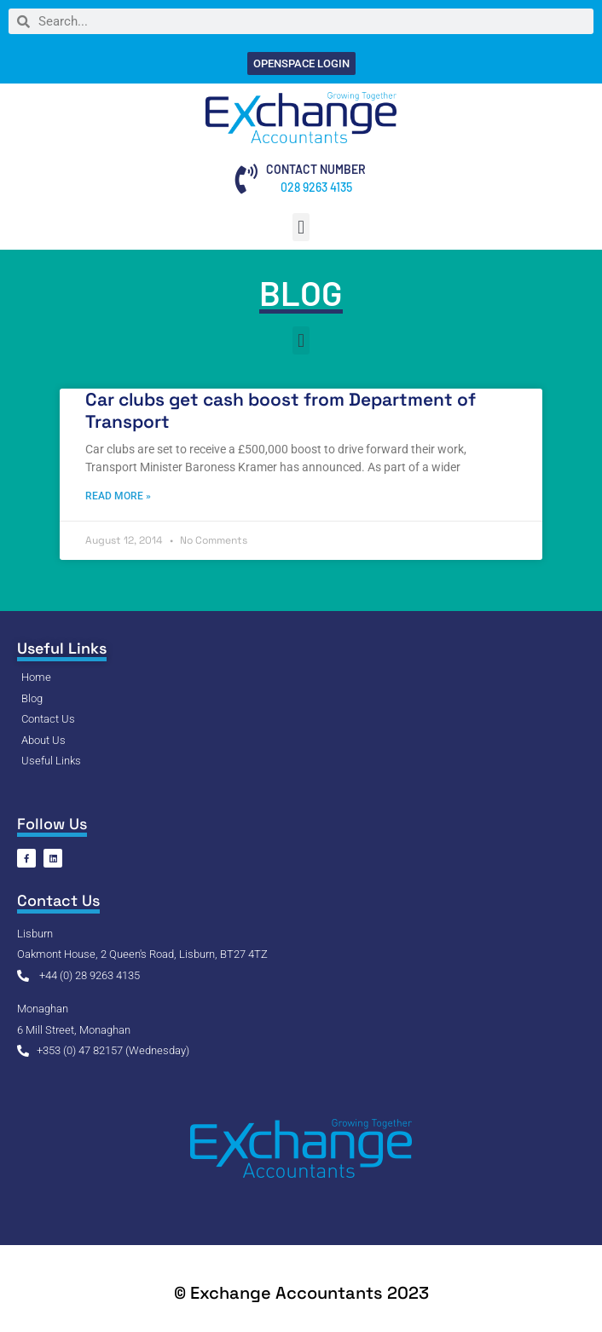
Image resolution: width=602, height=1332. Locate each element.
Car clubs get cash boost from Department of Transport (280, 410)
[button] (300, 227)
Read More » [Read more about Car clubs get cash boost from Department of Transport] (118, 496)
